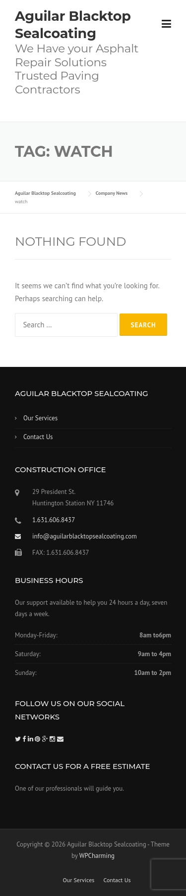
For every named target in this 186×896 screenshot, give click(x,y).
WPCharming (97, 855)
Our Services (40, 418)
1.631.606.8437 (53, 520)
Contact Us (38, 437)
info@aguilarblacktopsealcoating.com (84, 536)
